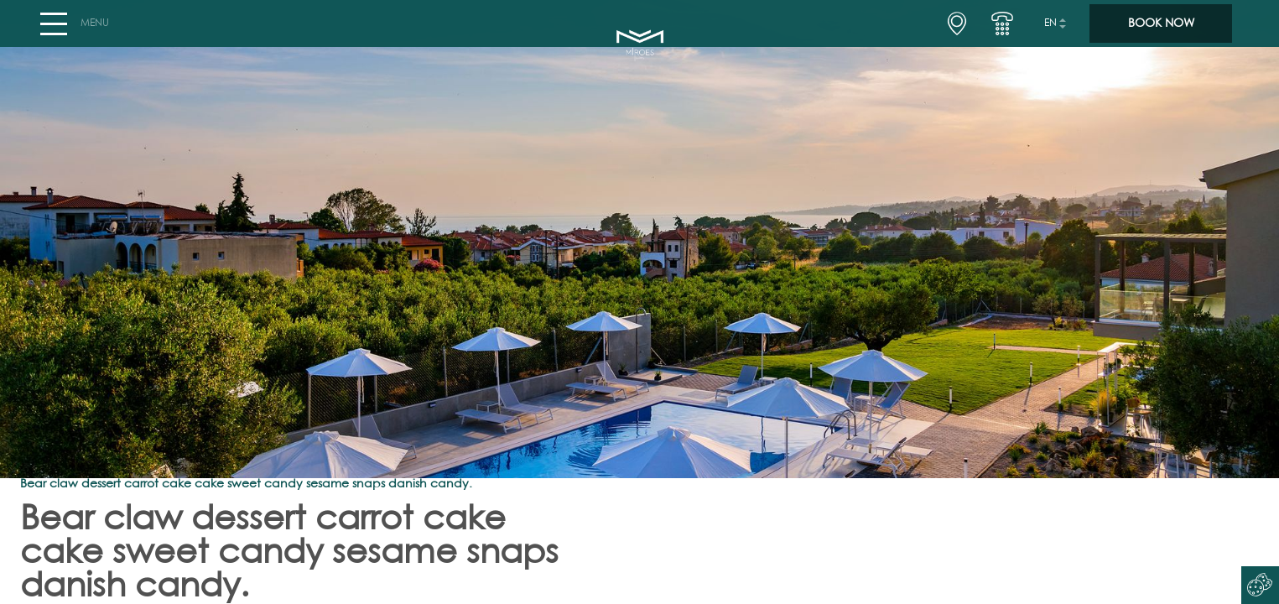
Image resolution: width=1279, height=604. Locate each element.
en (1050, 30)
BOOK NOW (1161, 30)
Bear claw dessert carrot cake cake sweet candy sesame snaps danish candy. (246, 484)
